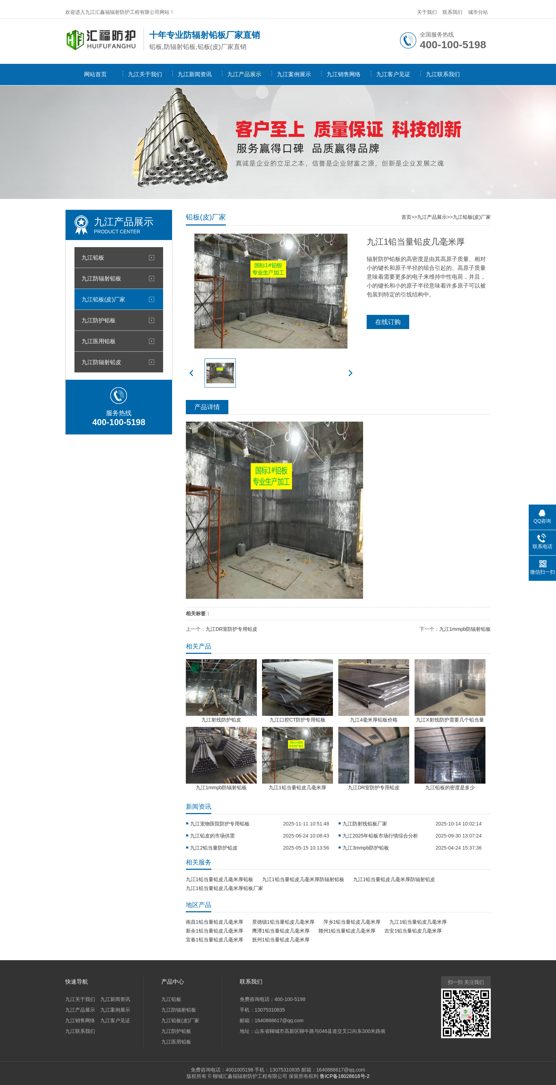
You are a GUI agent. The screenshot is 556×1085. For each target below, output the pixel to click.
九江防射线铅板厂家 (365, 824)
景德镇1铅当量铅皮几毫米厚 (283, 922)
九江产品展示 (244, 74)
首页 (406, 217)
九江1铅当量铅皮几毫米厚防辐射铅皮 (394, 879)
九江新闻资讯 (195, 74)
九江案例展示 (294, 74)
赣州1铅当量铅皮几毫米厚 (347, 931)
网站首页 (95, 74)
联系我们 (452, 12)
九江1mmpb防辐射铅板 (465, 629)
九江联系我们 (443, 74)
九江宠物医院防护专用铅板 (220, 824)
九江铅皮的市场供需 (212, 836)
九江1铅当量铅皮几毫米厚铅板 (219, 879)
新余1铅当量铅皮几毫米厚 (214, 931)
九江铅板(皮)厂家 (103, 299)
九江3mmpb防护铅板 (366, 848)
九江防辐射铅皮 (101, 362)
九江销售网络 (344, 74)
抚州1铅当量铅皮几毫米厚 (281, 939)
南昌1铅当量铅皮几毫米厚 (214, 922)
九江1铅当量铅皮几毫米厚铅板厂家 (224, 888)
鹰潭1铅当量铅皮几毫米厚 (281, 931)
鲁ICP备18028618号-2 (344, 1076)
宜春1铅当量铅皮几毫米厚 (214, 939)
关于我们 (427, 12)
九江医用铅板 (99, 341)
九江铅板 (93, 257)
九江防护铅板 (99, 320)
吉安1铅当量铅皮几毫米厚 (413, 931)
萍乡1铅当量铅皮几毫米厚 (352, 922)
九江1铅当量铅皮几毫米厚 (418, 922)
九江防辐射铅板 (101, 278)
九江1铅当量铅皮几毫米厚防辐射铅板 (303, 879)
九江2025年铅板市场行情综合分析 (380, 836)
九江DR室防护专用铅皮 (231, 629)
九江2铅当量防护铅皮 (214, 848)
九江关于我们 (145, 74)
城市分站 (478, 12)
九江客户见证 (393, 74)
